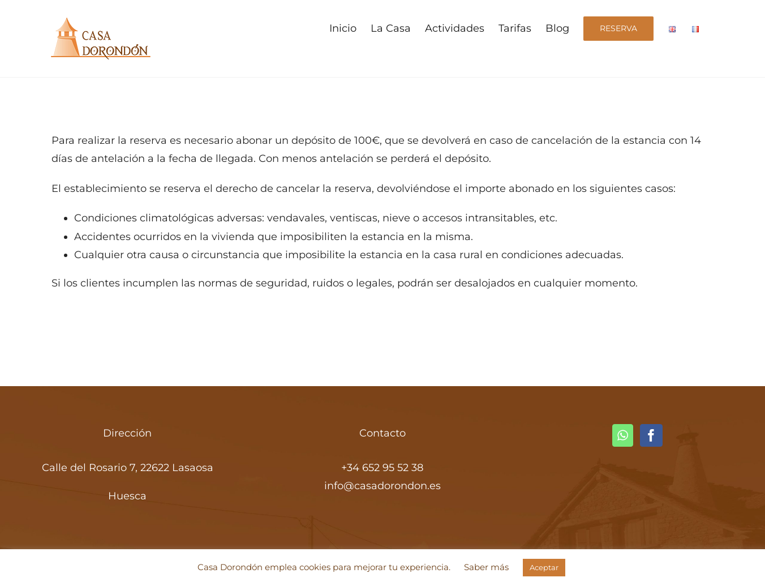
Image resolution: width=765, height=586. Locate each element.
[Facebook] (651, 435)
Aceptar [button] (544, 567)
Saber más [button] (486, 567)
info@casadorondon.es (382, 486)
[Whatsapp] (622, 435)
